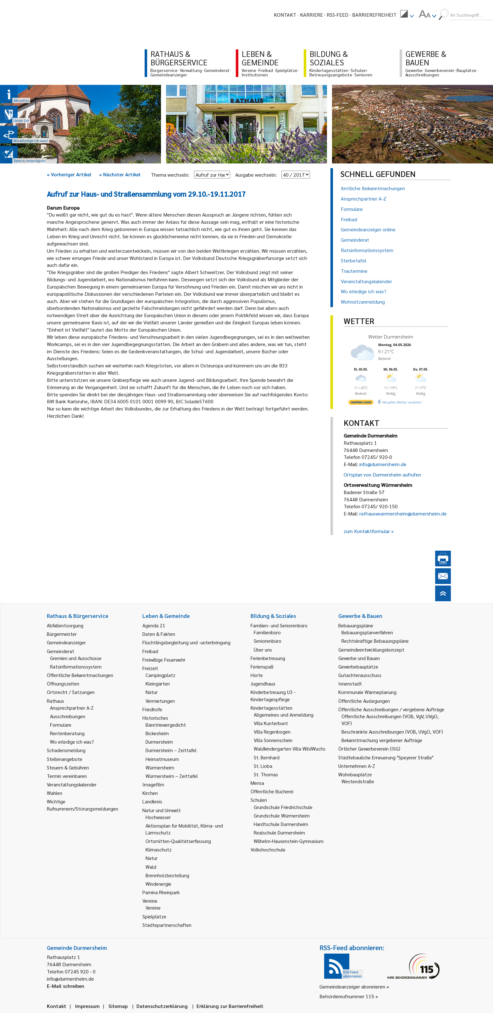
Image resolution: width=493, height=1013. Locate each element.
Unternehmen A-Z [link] (356, 766)
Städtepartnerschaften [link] (166, 925)
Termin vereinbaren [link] (67, 776)
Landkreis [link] (152, 801)
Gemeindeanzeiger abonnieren (352, 986)
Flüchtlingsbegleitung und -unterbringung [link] (186, 642)
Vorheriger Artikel (69, 174)
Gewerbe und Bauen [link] (359, 658)
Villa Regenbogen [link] (272, 731)
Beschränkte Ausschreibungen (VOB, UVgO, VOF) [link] (392, 731)
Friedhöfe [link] (152, 709)
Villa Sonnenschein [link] (273, 740)
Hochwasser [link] (158, 817)
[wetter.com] (361, 403)
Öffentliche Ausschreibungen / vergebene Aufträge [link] (391, 709)
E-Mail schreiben (65, 986)
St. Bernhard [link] (267, 757)
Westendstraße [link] (357, 781)
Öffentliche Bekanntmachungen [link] (80, 675)
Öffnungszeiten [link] (63, 683)
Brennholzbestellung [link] (167, 875)
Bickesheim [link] (157, 733)
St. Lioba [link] (263, 766)
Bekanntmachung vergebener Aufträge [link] (381, 740)
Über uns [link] (263, 649)
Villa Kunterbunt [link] (271, 723)
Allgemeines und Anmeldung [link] (283, 714)
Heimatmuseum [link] (162, 759)
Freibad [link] (150, 651)
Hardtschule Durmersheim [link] (281, 824)
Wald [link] (151, 866)
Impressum (87, 1006)
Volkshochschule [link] (268, 849)
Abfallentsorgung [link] (65, 625)
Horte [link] (257, 675)
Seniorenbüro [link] (267, 640)
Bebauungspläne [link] (355, 625)
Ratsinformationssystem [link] (76, 666)
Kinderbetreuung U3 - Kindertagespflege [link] (273, 695)
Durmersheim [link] (159, 741)
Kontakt (285, 14)
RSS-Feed (337, 14)
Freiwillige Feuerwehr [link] (164, 659)
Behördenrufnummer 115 (346, 996)
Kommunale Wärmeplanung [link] (367, 692)
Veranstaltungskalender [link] (72, 784)
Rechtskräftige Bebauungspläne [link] (375, 640)
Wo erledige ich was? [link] (72, 741)
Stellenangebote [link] (64, 759)
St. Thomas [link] (266, 774)
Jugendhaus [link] (263, 683)
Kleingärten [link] (158, 683)
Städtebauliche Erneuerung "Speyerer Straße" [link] (386, 757)
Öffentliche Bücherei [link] (272, 791)
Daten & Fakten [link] (158, 633)
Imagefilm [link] (153, 784)
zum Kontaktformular (367, 531)
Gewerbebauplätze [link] (358, 666)
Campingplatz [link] (160, 675)
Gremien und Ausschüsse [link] (76, 658)
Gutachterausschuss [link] (359, 675)
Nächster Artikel (120, 174)
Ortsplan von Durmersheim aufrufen (382, 474)
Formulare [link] (60, 724)
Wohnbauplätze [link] (355, 774)
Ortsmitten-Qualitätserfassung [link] (178, 841)
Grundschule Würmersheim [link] (282, 815)
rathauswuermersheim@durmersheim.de (403, 513)
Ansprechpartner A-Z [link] (72, 707)
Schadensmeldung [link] (66, 750)
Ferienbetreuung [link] (268, 658)
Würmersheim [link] (160, 767)
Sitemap (118, 1006)
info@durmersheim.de (383, 464)
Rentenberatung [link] (67, 733)
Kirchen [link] (150, 793)
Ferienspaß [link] (262, 666)
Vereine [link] (153, 907)
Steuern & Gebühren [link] (68, 767)
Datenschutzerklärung (162, 1006)
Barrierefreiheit (374, 14)
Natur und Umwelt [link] (161, 810)
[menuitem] (406, 15)
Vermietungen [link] (160, 700)
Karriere (311, 14)
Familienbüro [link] (267, 632)
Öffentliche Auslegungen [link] (364, 700)
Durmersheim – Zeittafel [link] (171, 750)
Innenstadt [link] (350, 683)
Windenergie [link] (158, 883)
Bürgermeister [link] (62, 633)
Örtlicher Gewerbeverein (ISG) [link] (369, 748)
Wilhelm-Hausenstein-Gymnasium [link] (289, 841)
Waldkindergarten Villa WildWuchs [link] (289, 748)
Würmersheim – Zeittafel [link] (172, 776)
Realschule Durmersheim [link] (279, 832)
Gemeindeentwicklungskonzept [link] (371, 649)
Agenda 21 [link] (153, 625)
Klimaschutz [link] (159, 849)
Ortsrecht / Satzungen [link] (71, 692)
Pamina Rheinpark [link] (161, 892)
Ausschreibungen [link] (67, 716)
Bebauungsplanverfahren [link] (367, 632)
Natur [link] (152, 692)
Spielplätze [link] (154, 916)
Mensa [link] (257, 782)
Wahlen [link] (54, 793)
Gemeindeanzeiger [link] (66, 642)
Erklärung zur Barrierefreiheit (230, 1006)
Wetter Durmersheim (390, 336)
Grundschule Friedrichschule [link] (283, 807)
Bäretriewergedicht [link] (166, 724)
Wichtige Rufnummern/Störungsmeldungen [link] (82, 805)
